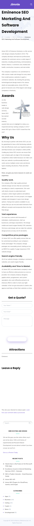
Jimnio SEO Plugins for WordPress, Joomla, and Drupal (16, 483)
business (8, 500)
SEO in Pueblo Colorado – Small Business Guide (18, 475)
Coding (7, 503)
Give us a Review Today (10, 453)
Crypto (7, 506)
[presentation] (17, 331)
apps (6, 496)
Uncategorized (9, 512)
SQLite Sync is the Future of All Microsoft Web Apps (18, 465)
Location (7, 37)
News (6, 509)
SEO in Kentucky (17, 37)
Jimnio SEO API (10, 479)
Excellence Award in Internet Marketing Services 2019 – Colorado (18, 470)
